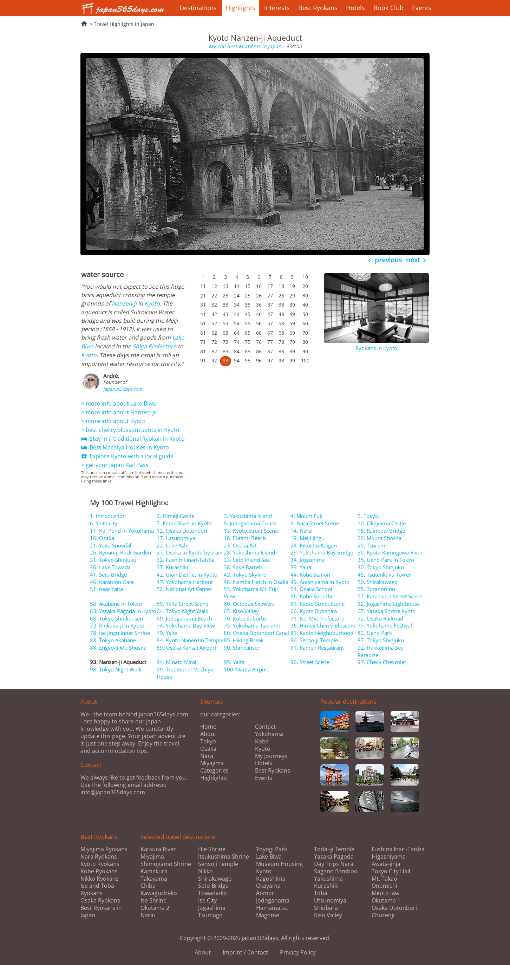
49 (292, 314)
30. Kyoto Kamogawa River (390, 552)
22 (214, 295)
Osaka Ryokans (100, 900)
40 (305, 304)
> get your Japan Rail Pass (115, 465)
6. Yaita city (103, 523)
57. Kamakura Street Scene (390, 596)
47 (270, 314)
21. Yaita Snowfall (111, 545)
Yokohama (269, 734)
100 (305, 360)
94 (237, 360)
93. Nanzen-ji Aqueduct (118, 661)
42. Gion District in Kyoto (187, 574)
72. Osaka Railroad (380, 618)
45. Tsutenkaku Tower (384, 574)
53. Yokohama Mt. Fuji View (251, 592)
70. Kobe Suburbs (245, 618)
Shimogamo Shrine (165, 864)
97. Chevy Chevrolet (382, 661)
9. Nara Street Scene (314, 523)
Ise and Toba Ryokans (97, 889)
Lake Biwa (269, 856)
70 (305, 332)
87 (270, 351)
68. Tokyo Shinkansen (116, 618)
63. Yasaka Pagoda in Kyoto (123, 611)
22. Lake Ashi (173, 545)
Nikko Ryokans (99, 878)
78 (281, 342)
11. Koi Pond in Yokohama (122, 530)
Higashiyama (389, 856)
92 (214, 360)
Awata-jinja (386, 864)
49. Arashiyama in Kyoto (319, 581)
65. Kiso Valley (241, 611)
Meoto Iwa (385, 893)
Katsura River (158, 849)
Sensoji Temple (218, 864)
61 (203, 332)
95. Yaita (234, 661)
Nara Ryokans (98, 856)
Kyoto (152, 303)
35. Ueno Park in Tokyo (386, 559)
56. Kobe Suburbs (311, 596)
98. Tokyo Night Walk (116, 669)
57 (270, 323)
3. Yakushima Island (248, 515)
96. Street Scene (309, 661)
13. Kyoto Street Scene (251, 530)
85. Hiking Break (244, 640)
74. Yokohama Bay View (186, 625)
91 (203, 360)
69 (292, 332)
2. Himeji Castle (175, 515)
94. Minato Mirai (176, 661)
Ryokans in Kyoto (376, 348)
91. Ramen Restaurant (317, 647)
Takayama (153, 878)
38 (281, 304)
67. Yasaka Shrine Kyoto (387, 611)
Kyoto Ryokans (99, 864)
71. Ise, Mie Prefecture (317, 618)
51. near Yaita (106, 588)
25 (247, 295)
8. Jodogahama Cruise (250, 523)
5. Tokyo (368, 515)
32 (214, 304)
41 (203, 314)
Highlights (240, 8)
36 (259, 304)
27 (270, 295)
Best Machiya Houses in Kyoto (125, 447)
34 (237, 304)
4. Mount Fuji (306, 515)
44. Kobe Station (310, 574)
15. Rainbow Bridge (381, 530)
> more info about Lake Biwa (118, 403)
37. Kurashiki (172, 567)
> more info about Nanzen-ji (118, 412)
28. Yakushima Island (249, 552)
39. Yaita (300, 567)
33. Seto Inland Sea (247, 559)
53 (225, 323)
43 (225, 314)
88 (281, 351)
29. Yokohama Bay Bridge (321, 552)
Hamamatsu (272, 908)
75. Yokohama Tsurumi (252, 625)
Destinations (198, 8)
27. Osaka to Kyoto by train (190, 552)
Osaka (208, 749)
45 (247, 314)
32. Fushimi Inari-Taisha (186, 559)
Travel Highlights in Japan (124, 24)
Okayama (268, 885)
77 (270, 342)
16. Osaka (102, 537)
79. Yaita (167, 632)
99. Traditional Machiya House (185, 673)
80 (305, 342)
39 (292, 304)
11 (203, 286)
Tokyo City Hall (391, 871)
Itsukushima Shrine (223, 856)
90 (305, 351)
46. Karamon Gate (112, 581)
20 (305, 286)
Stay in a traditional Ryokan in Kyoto (133, 438)
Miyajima (212, 763)
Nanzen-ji (124, 303)
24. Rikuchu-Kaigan (313, 545)
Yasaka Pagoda (334, 856)
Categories (214, 770)
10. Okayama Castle (382, 523)
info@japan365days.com (112, 792)
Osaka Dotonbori (394, 908)
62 (214, 332)
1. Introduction (108, 515)
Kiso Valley (328, 915)
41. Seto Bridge (108, 574)
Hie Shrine (211, 849)
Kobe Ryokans (99, 871)
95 (247, 360)
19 (292, 286)
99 (292, 360)
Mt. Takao (384, 878)
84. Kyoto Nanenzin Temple (190, 640)
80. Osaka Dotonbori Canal (256, 632)
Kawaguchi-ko (158, 893)
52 (214, 323)
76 (259, 342)
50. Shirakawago (378, 581)
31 (203, 304)
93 (225, 360)
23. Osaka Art (240, 545)
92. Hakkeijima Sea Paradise (381, 651)
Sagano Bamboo (336, 871)
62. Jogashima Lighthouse (389, 603)
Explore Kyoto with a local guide (127, 456)
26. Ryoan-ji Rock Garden (120, 552)
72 (214, 342)
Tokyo (208, 741)
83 (225, 351)
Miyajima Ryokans (104, 849)
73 (225, 342)
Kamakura (154, 871)
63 (225, 332)
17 (270, 286)
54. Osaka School (311, 588)
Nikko (205, 871)
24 (237, 295)
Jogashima (211, 908)
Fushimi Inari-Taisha (398, 849)
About (208, 734)
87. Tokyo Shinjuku (381, 640)
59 (292, 323)
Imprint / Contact (245, 952)
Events (421, 8)
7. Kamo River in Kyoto (184, 523)
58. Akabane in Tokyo (116, 603)
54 (237, 323)
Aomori (266, 893)
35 (247, 304)
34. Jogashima (307, 559)
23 (225, 295)
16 (259, 286)
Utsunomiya (330, 900)
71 (203, 342)
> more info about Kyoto (113, 421)
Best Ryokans (318, 8)
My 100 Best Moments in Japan (245, 46)
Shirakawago (215, 878)
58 (281, 323)
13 (225, 286)
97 (270, 360)
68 (281, 332)
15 (247, 286)
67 (270, 332)
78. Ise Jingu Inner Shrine (120, 632)
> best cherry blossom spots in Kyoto (130, 430)
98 (281, 360)
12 (214, 286)
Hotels (355, 8)
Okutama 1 (386, 900)
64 (237, 332)
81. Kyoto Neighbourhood (321, 632)
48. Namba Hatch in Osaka (256, 581)
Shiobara (326, 908)
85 (247, 351)
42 (214, 314)
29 (292, 295)
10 (305, 277)
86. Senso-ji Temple (314, 640)
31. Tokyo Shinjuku (113, 559)
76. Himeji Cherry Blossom (322, 625)
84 (237, 351)
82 (214, 351)
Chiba (148, 885)
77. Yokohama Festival (385, 625)
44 (237, 314)
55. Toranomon (376, 588)
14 (237, 286)
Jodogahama (272, 900)
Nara (206, 756)
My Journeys (271, 756)
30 (305, 295)
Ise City (207, 900)
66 (259, 332)
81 (203, 351)
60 (305, 323)
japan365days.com (122, 389)
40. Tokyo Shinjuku (381, 567)
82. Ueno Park (375, 632)
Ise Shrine (153, 900)
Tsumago (210, 915)
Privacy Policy (298, 952)
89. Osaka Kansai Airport (186, 647)
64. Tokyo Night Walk (182, 611)
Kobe (262, 741)
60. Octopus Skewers (249, 603)
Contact (265, 726)
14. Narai (301, 530)
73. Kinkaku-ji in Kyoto (117, 625)
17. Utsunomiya (176, 537)
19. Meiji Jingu (307, 537)
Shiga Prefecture (154, 346)
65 (247, 332)
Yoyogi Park (271, 849)
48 (281, 314)
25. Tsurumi (372, 545)
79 (292, 342)
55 (247, 323)
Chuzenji (383, 915)
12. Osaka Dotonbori (182, 530)
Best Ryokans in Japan (101, 911)
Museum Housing (279, 864)
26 (259, 295)
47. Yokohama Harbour (185, 581)
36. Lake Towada (110, 567)
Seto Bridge (213, 885)
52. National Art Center (184, 588)
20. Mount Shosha (379, 537)
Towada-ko (212, 893)
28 (281, 295)
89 (292, 351)
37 (270, 304)
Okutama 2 (154, 908)
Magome (267, 915)
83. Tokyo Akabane (113, 640)
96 (259, 360)
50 (305, 314)
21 (203, 295)
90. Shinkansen (242, 647)
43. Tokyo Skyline (245, 574)
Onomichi (384, 885)
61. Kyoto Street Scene (317, 603)
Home (208, 726)
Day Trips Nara (333, 864)
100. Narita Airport (246, 669)
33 (225, 304)
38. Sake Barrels (243, 567)
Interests (277, 8)
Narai (147, 915)
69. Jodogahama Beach (184, 618)
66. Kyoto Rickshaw (314, 611)
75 (247, 342)
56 (259, 323)
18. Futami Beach (245, 537)
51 (203, 323)
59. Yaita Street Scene (182, 603)
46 (259, 314)
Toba (320, 893)
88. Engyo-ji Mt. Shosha (118, 647)
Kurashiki (326, 885)
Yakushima (328, 878)
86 (259, 351)
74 (237, 342)
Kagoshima (271, 878)
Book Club (388, 8)
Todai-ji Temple (334, 849)
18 (281, 286)
